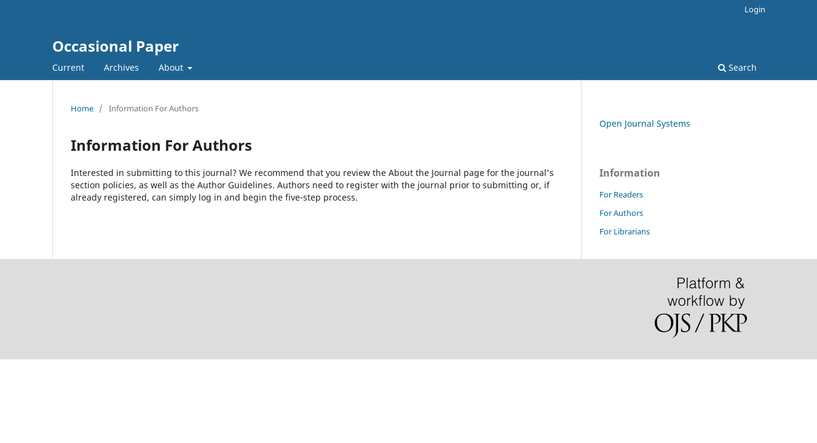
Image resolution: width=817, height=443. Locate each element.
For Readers (621, 194)
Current (68, 67)
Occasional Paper (115, 46)
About (172, 67)
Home (82, 108)
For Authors (621, 212)
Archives (121, 67)
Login (754, 9)
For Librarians (624, 231)
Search (737, 67)
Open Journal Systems (644, 123)
